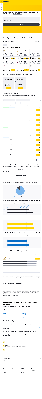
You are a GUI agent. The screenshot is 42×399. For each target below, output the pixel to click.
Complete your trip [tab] (8, 300)
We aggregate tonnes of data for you (23, 357)
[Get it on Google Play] (34, 366)
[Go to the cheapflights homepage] (6, 1)
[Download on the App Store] (34, 368)
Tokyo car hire (7, 306)
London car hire (7, 311)
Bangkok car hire (25, 306)
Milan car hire (7, 305)
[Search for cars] (1, 8)
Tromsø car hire (7, 307)
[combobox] (15, 15)
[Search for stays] (1, 6)
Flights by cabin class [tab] (16, 300)
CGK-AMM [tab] (24, 161)
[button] (1, 1)
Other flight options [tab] (23, 300)
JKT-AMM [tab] (20, 161)
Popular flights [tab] (30, 300)
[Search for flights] (1, 4)
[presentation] (22, 47)
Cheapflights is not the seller (23, 355)
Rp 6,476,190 (22, 14)
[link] (10, 88)
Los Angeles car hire (25, 311)
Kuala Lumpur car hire (26, 305)
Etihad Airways (11, 251)
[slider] (40, 100)
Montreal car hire (25, 307)
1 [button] (36, 151)
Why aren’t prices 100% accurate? (23, 358)
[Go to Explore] (1, 9)
